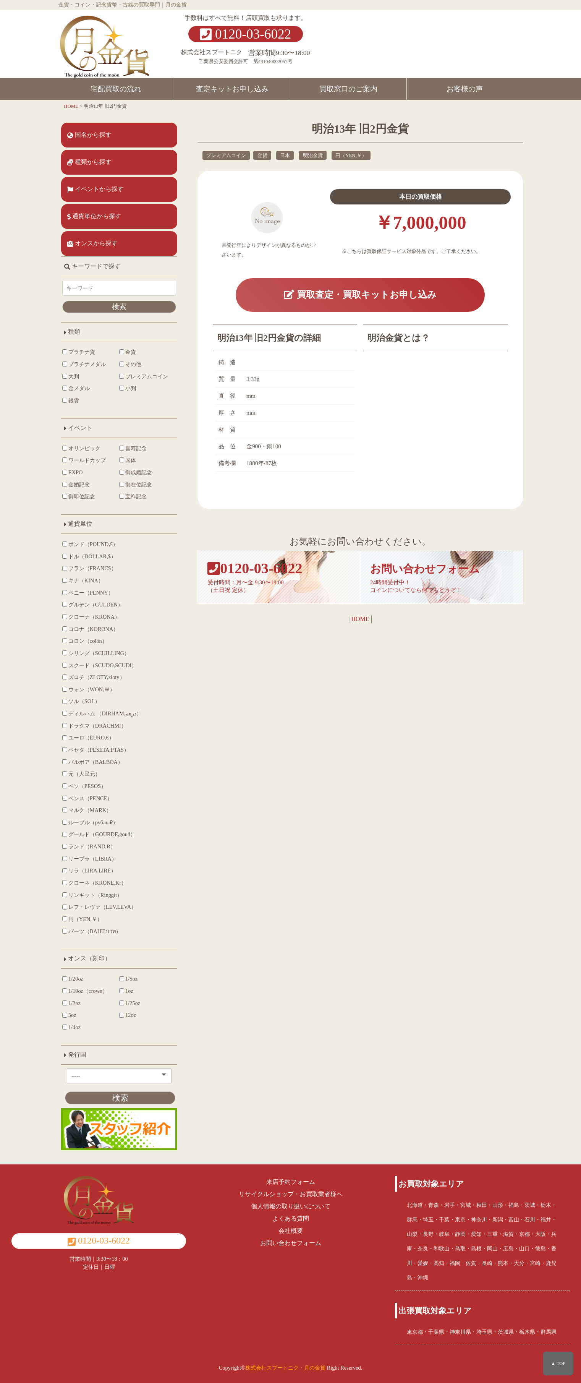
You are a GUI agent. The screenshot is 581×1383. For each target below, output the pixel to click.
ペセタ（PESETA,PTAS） (95, 750)
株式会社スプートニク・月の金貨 (285, 1368)
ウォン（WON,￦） (88, 689)
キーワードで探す (92, 266)
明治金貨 (313, 155)
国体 (127, 460)
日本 (285, 155)
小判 (127, 388)
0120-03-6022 (245, 34)
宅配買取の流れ (116, 89)
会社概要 (290, 1230)
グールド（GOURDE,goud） (99, 834)
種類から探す (89, 162)
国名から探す (89, 134)
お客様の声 (465, 89)
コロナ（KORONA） (90, 629)
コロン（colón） (84, 641)
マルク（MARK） (87, 810)
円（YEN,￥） (351, 155)
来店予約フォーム (290, 1182)
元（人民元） (81, 774)
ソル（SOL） (81, 701)
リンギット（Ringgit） (92, 895)
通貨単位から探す (94, 216)
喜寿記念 (133, 448)
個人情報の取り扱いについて (290, 1206)
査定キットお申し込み (232, 89)
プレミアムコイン (226, 155)
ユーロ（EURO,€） (88, 737)
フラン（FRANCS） (89, 568)
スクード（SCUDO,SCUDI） (99, 665)
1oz (126, 991)
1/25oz (129, 1003)
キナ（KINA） (83, 580)
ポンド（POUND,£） (90, 544)
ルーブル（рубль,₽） (90, 822)
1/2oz (71, 1003)
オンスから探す (92, 243)
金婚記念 (76, 485)
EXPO (72, 472)
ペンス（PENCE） (87, 798)
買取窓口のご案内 (348, 89)
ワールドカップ (84, 460)
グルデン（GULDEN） (92, 605)
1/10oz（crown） (85, 991)
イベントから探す (95, 189)
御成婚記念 (135, 472)
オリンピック (81, 448)
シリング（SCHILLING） (95, 653)
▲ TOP (558, 1363)
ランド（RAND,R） (89, 846)
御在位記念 (135, 485)
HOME (360, 619)
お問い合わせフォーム (290, 1243)
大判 (70, 376)
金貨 (262, 155)
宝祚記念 (133, 496)
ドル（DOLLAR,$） (89, 556)
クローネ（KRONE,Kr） (94, 883)
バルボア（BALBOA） (92, 762)
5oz (69, 1015)
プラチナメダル (84, 364)
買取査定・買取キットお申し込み (360, 294)
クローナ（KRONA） (91, 617)
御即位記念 (78, 496)
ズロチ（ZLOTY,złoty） (93, 677)
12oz (127, 1015)
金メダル (76, 388)
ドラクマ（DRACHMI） (94, 726)
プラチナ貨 (78, 352)
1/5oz (128, 979)
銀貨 (70, 400)
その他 (130, 364)
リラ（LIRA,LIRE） (89, 870)
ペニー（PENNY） (87, 593)
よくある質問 (290, 1218)
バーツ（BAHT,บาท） (91, 931)
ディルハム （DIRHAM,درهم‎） (102, 713)
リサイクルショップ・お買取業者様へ (291, 1194)
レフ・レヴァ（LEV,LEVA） (99, 907)
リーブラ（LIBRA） (89, 859)
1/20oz (72, 979)
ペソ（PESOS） (84, 786)
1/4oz (71, 1027)
